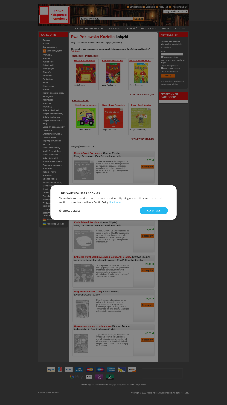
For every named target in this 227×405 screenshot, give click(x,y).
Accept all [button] (153, 210)
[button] (69, 210)
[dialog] (113, 202)
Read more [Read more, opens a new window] (115, 202)
